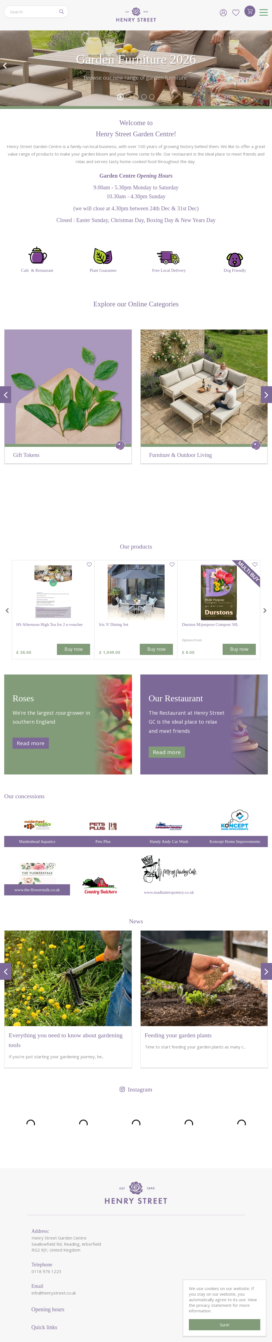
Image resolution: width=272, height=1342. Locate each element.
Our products (136, 485)
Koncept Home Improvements (235, 780)
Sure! (224, 1324)
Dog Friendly (235, 262)
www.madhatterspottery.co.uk (169, 831)
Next (267, 65)
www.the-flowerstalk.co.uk (37, 829)
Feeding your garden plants (178, 974)
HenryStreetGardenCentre (84, 1322)
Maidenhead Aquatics (37, 780)
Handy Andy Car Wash (169, 780)
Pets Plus (103, 780)
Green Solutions (128, 1322)
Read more (31, 682)
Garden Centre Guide (167, 1322)
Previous (4, 65)
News (136, 860)
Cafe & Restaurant (37, 258)
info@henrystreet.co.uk (54, 1232)
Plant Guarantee (103, 259)
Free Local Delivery (169, 259)
